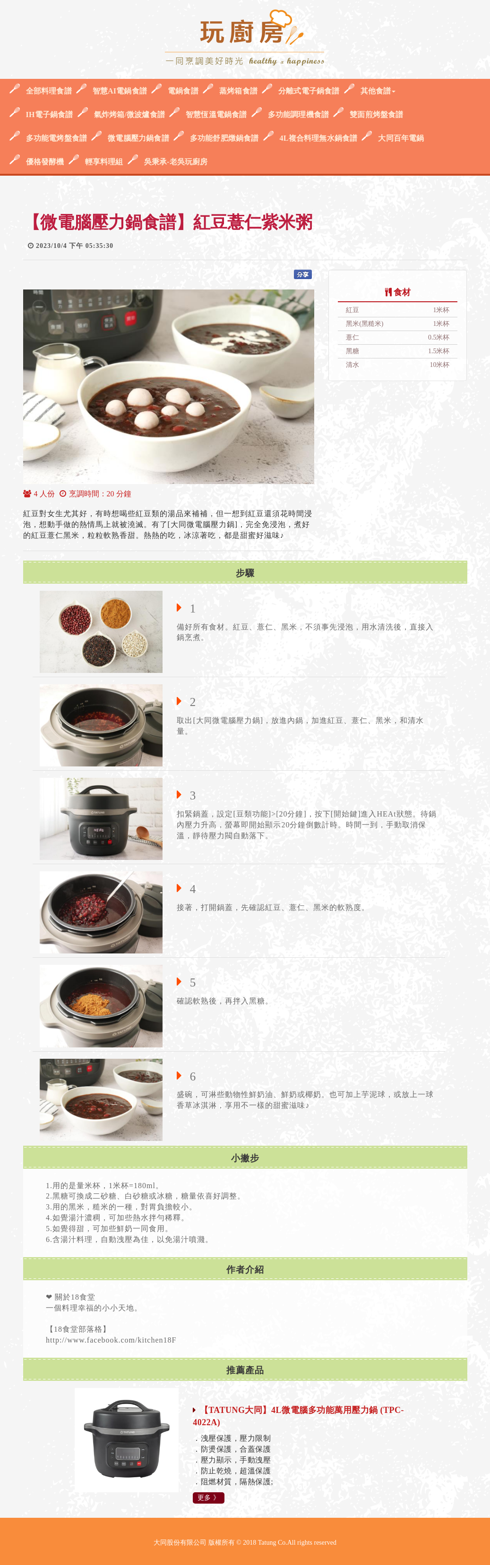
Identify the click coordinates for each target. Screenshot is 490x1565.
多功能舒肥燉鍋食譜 (224, 138)
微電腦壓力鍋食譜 (138, 138)
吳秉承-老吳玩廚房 (176, 162)
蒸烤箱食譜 (238, 91)
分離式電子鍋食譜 (309, 91)
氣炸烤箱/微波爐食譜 (129, 115)
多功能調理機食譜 (298, 115)
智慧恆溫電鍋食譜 (216, 115)
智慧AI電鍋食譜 (120, 91)
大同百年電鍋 (401, 138)
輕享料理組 (104, 162)
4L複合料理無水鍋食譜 (319, 138)
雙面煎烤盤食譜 (376, 115)
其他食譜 (378, 91)
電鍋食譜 (183, 91)
